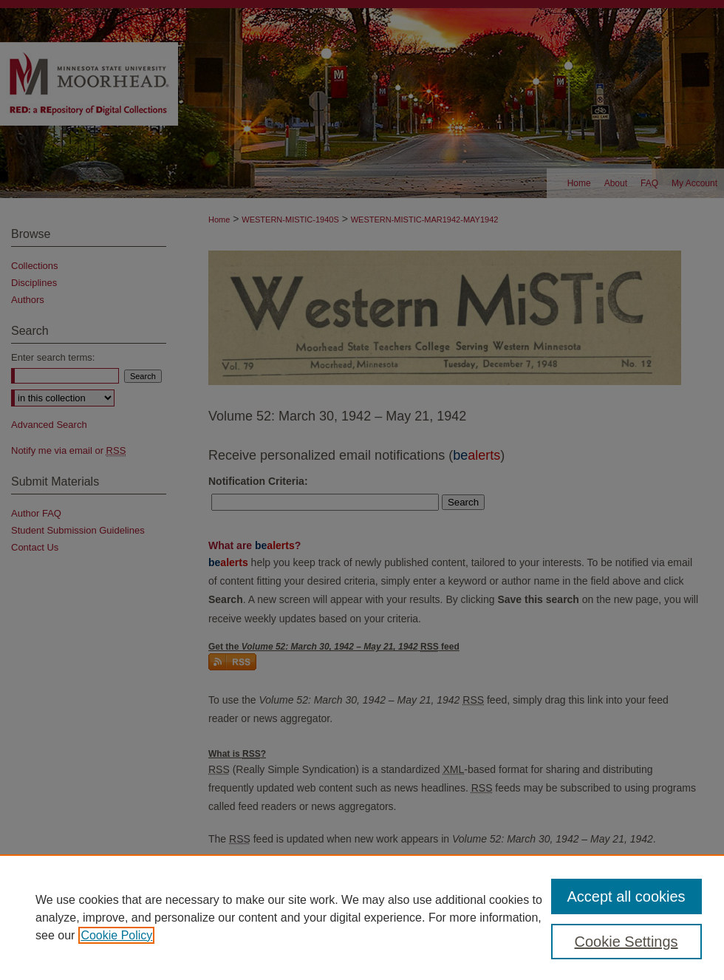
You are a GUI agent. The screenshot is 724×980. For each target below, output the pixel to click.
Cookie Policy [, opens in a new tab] (116, 935)
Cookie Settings (626, 941)
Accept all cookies (626, 896)
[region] (362, 917)
